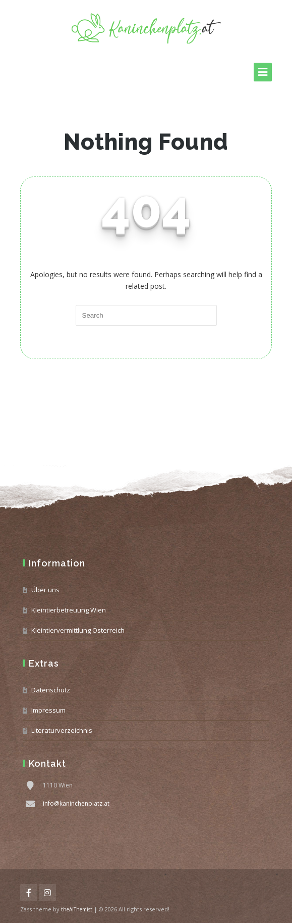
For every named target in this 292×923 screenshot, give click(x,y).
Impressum (48, 710)
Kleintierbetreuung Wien (68, 609)
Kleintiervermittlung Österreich (78, 630)
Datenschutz (50, 689)
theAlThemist (76, 909)
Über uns (45, 589)
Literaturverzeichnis (61, 730)
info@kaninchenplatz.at (76, 803)
